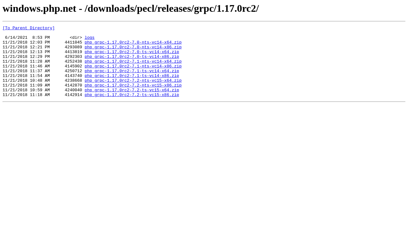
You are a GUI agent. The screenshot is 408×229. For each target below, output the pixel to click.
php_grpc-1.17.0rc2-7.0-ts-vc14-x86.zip (131, 63)
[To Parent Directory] (29, 28)
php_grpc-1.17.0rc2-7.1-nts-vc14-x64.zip (132, 69)
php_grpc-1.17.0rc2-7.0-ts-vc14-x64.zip (131, 57)
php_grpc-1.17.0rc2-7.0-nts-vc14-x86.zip (132, 51)
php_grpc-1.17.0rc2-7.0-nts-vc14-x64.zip (132, 46)
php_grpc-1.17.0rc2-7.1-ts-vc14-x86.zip (131, 86)
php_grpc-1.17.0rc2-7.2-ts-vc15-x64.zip (131, 103)
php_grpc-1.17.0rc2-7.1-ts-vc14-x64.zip (131, 80)
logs (89, 40)
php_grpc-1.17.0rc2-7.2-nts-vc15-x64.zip (132, 91)
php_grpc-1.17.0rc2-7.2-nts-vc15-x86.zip (132, 97)
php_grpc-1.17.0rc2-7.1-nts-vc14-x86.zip (132, 74)
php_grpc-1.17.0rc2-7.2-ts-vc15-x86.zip (131, 109)
